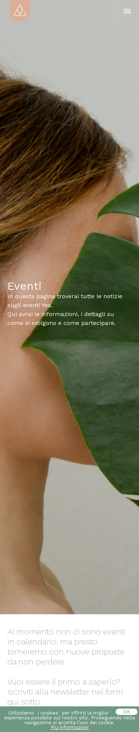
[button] (127, 11)
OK (126, 712)
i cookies (48, 712)
